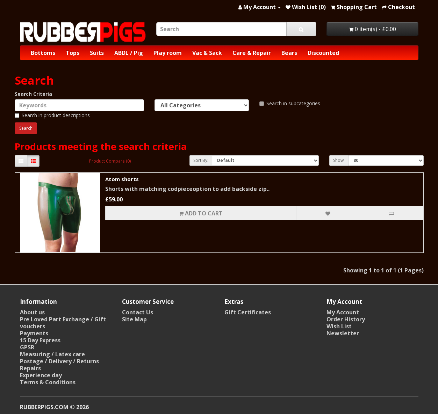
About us (32, 312)
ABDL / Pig (128, 53)
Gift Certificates (247, 312)
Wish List (339, 326)
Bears (289, 53)
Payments (34, 333)
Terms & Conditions (48, 382)
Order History (345, 319)
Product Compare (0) (110, 161)
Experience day (41, 375)
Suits (97, 53)
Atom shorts (122, 179)
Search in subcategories (289, 103)
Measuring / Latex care (52, 354)
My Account (342, 312)
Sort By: (200, 160)
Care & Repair (251, 53)
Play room (167, 53)
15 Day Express (40, 340)
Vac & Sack (207, 53)
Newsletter (342, 333)
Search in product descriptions (52, 115)
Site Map (134, 319)
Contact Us (137, 312)
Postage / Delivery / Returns (59, 361)
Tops (72, 53)
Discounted (323, 53)
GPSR (27, 347)
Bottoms (43, 53)
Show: (339, 160)
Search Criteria (33, 94)
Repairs (30, 368)
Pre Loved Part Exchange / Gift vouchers (63, 322)
